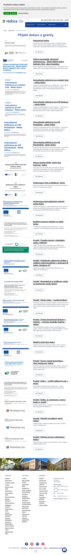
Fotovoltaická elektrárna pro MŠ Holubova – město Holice (51, 103)
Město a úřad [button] (30, 24)
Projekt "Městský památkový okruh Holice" (48, 419)
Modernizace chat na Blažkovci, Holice (49, 183)
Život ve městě (25, 475)
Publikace (41, 495)
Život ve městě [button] (41, 24)
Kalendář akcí (42, 480)
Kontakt (67, 20)
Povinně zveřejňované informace (8, 514)
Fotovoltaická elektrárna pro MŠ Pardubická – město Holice (46, 123)
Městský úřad (8, 491)
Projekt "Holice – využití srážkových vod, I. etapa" (50, 382)
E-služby (7, 485)
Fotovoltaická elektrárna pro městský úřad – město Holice (50, 81)
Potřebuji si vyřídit (9, 483)
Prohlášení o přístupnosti (35, 548)
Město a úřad (11, 30)
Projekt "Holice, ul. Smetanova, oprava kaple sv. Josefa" (49, 400)
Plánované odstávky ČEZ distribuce (25, 519)
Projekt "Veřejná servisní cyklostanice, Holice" (49, 438)
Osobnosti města (43, 491)
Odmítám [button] (14, 13)
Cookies (45, 548)
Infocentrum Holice (41, 40)
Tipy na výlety (42, 489)
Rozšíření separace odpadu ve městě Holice (48, 222)
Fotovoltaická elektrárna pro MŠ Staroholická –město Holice (46, 143)
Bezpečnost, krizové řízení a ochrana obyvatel (9, 524)
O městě (24, 478)
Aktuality (41, 478)
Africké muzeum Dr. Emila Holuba (26, 503)
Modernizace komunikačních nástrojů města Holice (49, 202)
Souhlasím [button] (7, 13)
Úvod (5, 30)
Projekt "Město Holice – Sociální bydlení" (50, 300)
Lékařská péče (25, 488)
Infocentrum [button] (51, 24)
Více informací (39, 52)
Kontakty (7, 478)
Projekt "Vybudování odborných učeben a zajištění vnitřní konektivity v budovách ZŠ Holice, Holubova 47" (50, 263)
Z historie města (43, 493)
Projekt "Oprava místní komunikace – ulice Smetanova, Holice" (48, 362)
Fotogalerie (25, 494)
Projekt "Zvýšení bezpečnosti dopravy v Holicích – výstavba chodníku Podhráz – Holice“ (49, 322)
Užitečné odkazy (43, 505)
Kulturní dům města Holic (25, 507)
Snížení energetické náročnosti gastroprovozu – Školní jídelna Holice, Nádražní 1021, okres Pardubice (48, 61)
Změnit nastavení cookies (55, 548)
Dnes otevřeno (52, 20)
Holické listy (25, 500)
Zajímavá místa (43, 486)
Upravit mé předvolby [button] (23, 13)
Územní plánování (9, 503)
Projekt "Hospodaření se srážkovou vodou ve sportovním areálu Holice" (50, 282)
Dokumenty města (9, 497)
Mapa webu (24, 548)
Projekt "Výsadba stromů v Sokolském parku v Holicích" (49, 241)
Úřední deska (8, 480)
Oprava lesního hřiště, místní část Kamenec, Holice (47, 163)
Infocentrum (42, 475)
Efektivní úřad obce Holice (44, 342)
